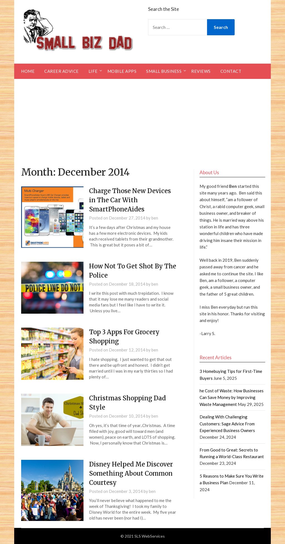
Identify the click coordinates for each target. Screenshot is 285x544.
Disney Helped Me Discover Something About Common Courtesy (131, 473)
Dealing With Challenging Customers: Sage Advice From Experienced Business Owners (227, 423)
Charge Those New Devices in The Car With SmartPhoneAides (130, 200)
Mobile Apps (122, 71)
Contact (231, 71)
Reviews (201, 71)
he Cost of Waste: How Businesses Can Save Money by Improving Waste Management (232, 397)
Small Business (163, 71)
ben (154, 217)
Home (28, 71)
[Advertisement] (142, 120)
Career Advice (61, 71)
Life (93, 71)
